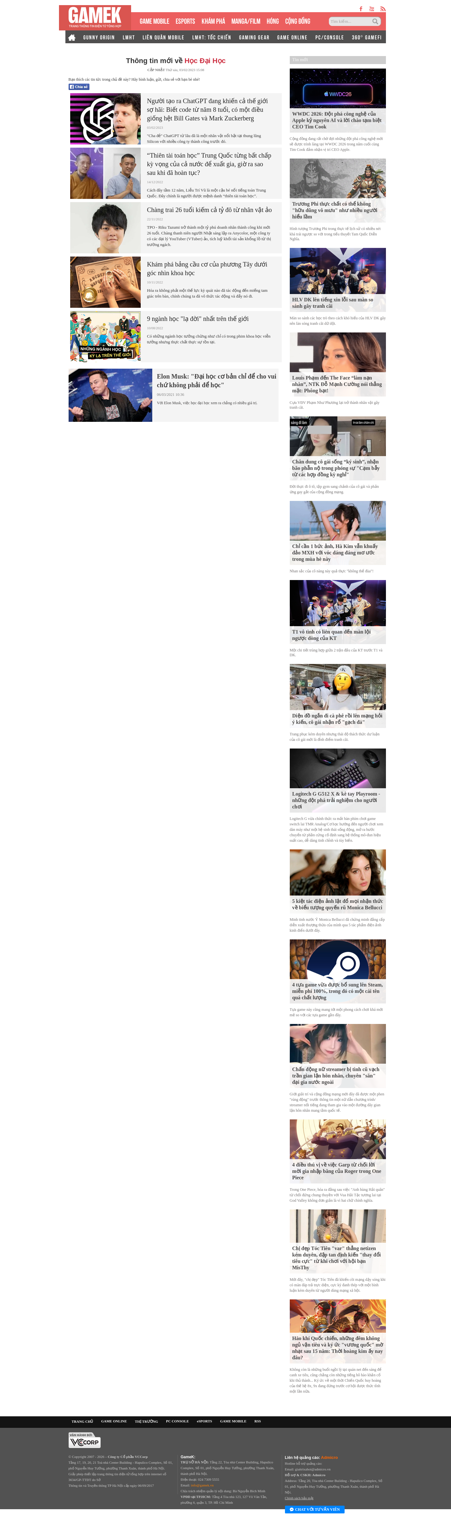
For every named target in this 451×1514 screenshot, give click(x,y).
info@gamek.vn (202, 1485)
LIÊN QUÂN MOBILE (164, 36)
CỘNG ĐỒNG (297, 20)
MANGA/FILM (245, 20)
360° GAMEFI (367, 36)
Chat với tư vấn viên (315, 1509)
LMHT (129, 36)
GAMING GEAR (254, 36)
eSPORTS (185, 20)
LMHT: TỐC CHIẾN (211, 36)
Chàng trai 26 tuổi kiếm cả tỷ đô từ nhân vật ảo (209, 209)
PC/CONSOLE (329, 36)
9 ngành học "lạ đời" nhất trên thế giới (198, 318)
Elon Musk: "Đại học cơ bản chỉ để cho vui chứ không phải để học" (217, 381)
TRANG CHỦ (82, 1421)
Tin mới (300, 59)
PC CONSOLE (177, 1421)
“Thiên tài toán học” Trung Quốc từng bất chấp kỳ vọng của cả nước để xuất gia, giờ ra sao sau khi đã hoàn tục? (209, 164)
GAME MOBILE (154, 20)
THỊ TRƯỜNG (146, 1421)
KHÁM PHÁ (213, 20)
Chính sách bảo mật (299, 1498)
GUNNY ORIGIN (99, 36)
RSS (258, 1421)
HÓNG (273, 20)
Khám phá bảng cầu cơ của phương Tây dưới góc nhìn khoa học (207, 268)
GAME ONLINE (292, 36)
